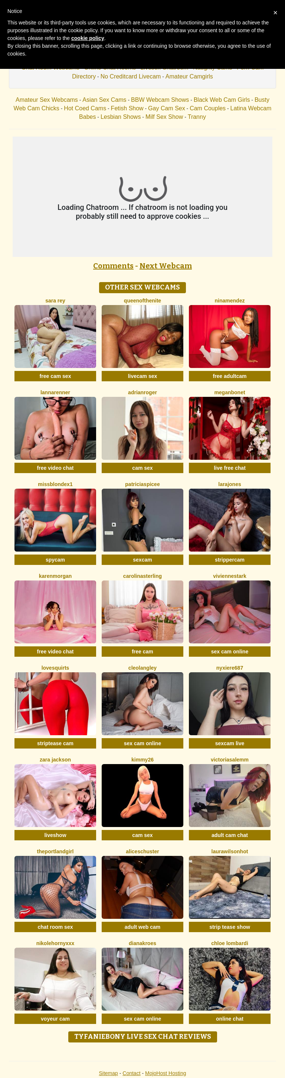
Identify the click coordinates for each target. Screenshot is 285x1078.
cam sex (142, 468)
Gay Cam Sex (166, 108)
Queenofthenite (142, 301)
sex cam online (229, 651)
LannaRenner (55, 392)
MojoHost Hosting (165, 1073)
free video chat (55, 468)
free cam (142, 651)
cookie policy (87, 38)
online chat (229, 1019)
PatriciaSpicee (142, 484)
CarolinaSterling (142, 576)
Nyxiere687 (229, 668)
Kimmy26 (142, 760)
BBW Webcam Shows (160, 100)
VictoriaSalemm (230, 760)
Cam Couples (208, 108)
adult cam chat (230, 835)
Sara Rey (55, 301)
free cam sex (55, 376)
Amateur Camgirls (189, 76)
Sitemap (108, 1073)
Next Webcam (166, 265)
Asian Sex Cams (104, 100)
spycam (55, 560)
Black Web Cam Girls (222, 100)
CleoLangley (142, 668)
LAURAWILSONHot (230, 851)
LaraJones (229, 484)
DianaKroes (142, 943)
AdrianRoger (142, 392)
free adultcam (229, 376)
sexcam (142, 560)
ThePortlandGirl (55, 851)
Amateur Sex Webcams (47, 100)
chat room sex (55, 927)
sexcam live (230, 743)
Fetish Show (127, 108)
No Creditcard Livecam (131, 76)
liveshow (55, 835)
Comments (113, 265)
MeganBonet (229, 392)
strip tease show (229, 927)
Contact (131, 1073)
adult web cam (142, 927)
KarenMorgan (55, 576)
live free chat (230, 468)
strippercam (230, 560)
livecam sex (142, 376)
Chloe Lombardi (229, 943)
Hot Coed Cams (85, 108)
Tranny (197, 117)
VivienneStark (229, 576)
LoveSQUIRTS (55, 668)
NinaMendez (230, 301)
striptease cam (55, 743)
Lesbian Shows (121, 117)
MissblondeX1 (55, 484)
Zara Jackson (55, 760)
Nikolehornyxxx (55, 943)
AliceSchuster (142, 851)
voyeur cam (55, 1019)
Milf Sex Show (164, 117)
